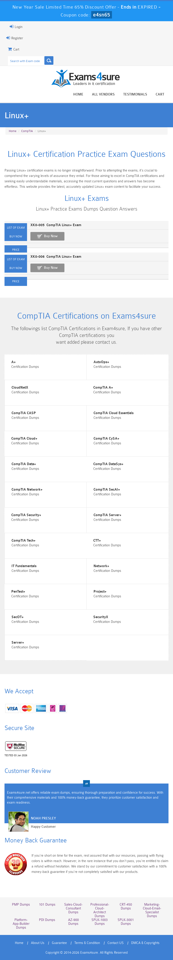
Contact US (115, 943)
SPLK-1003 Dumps (99, 922)
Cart (160, 94)
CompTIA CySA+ (106, 439)
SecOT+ (17, 617)
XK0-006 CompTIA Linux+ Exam (55, 257)
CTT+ (97, 541)
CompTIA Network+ (27, 490)
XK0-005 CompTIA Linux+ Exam (55, 225)
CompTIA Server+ (107, 515)
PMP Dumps (21, 905)
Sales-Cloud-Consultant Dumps (73, 908)
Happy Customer (43, 827)
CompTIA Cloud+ (24, 439)
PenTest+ (18, 592)
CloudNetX (19, 388)
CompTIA (27, 131)
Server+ (17, 643)
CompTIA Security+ (26, 515)
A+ (13, 362)
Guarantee (59, 943)
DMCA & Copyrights (145, 943)
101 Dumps (47, 905)
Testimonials (135, 94)
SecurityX (100, 617)
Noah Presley (43, 818)
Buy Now (51, 236)
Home (78, 94)
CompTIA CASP (23, 413)
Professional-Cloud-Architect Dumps (99, 910)
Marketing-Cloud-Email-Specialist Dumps (152, 910)
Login (16, 26)
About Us (37, 943)
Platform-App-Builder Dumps (21, 924)
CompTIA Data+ (23, 464)
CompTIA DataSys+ (108, 464)
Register (14, 38)
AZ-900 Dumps (73, 922)
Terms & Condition (87, 943)
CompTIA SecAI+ (106, 490)
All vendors (103, 94)
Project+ (100, 592)
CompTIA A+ (103, 388)
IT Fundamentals (23, 566)
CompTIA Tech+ (23, 541)
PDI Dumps (47, 920)
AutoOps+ (101, 362)
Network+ (101, 566)
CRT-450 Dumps (126, 906)
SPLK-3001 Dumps (126, 922)
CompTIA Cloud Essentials (113, 413)
